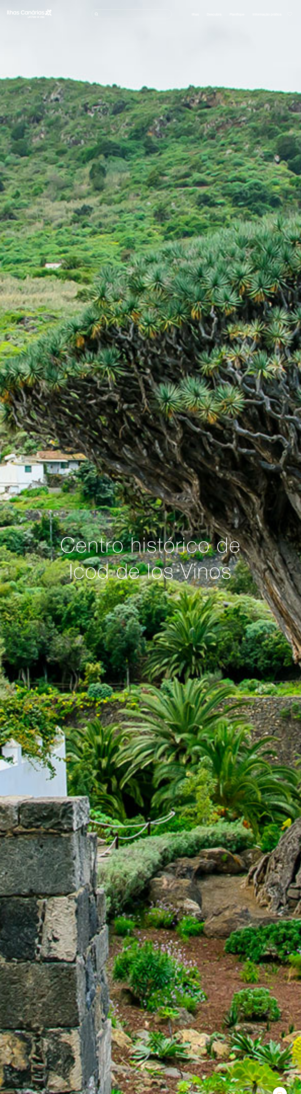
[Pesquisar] (132, 14)
